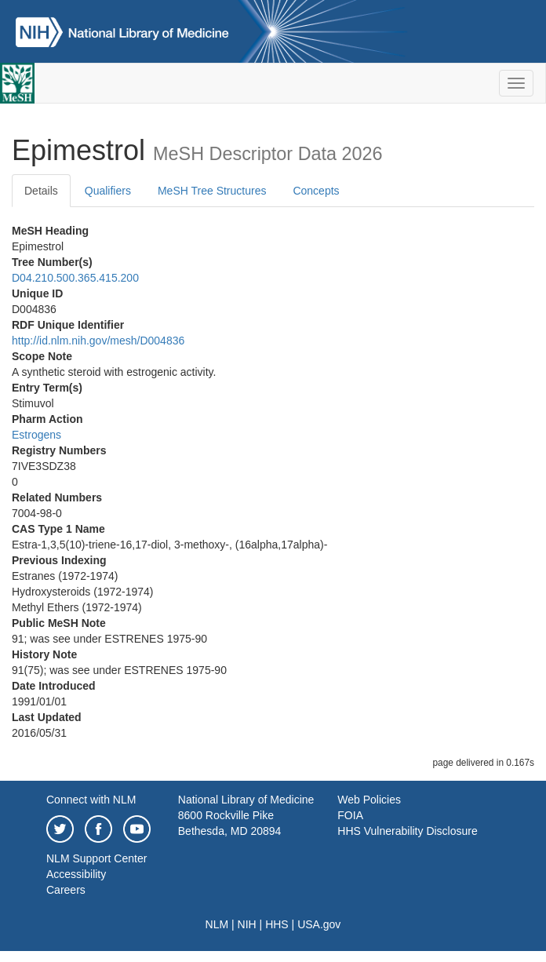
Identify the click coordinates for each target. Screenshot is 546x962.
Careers (66, 890)
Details (41, 190)
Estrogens (36, 434)
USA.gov (318, 924)
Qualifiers (108, 190)
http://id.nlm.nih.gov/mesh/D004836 (98, 340)
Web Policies (369, 799)
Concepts (316, 190)
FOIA (350, 815)
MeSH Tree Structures (212, 190)
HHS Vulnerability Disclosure (407, 831)
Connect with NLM (91, 799)
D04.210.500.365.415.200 (75, 277)
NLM (217, 924)
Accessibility (76, 874)
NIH (247, 924)
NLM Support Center (96, 858)
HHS (277, 924)
